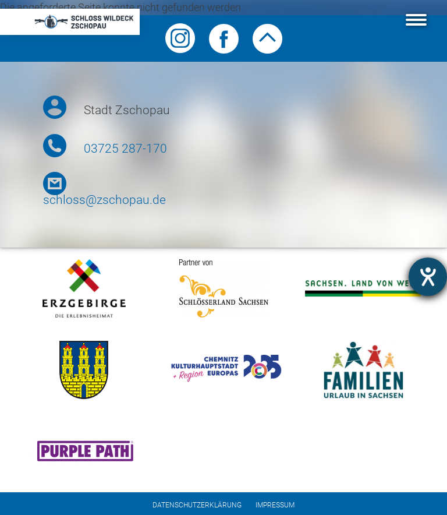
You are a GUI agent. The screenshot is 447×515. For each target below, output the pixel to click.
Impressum (275, 505)
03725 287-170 (125, 149)
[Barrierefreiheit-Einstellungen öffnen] (428, 277)
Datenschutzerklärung (197, 505)
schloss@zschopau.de (104, 200)
